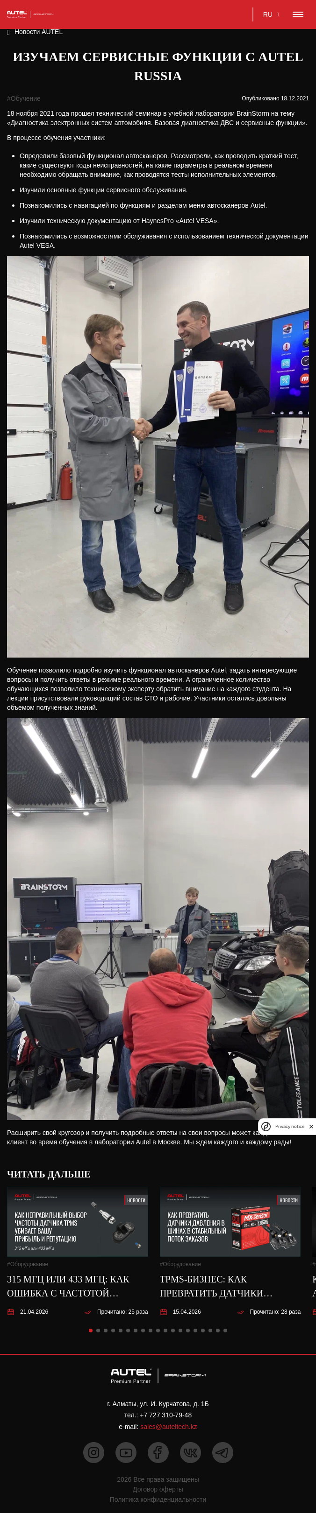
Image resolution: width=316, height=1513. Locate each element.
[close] (311, 1126)
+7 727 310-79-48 (166, 1415)
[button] (91, 1330)
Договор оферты (158, 1489)
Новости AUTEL (38, 31)
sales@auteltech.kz (168, 1426)
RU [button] (268, 14)
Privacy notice (289, 1126)
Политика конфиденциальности (158, 1499)
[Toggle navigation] (298, 14)
